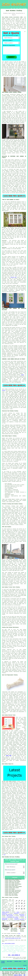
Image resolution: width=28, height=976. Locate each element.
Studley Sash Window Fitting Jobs (13, 938)
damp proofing (10, 915)
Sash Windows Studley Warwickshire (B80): (12, 17)
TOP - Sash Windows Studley (8, 943)
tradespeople (5, 907)
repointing (16, 913)
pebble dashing (5, 912)
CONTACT (20, 8)
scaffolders (21, 914)
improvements (5, 902)
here (4, 854)
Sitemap (3, 961)
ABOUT (17, 8)
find (6, 838)
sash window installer (20, 167)
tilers (18, 912)
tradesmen (22, 920)
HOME (11, 8)
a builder (16, 918)
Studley (3, 390)
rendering (22, 915)
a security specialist (19, 919)
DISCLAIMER (24, 8)
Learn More (18, 975)
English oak (13, 277)
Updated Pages (17, 961)
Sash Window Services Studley (11, 857)
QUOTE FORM (8, 755)
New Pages (9, 961)
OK (24, 975)
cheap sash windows (20, 738)
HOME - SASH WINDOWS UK (14, 955)
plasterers (4, 913)
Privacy (25, 965)
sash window (4, 98)
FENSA (22, 374)
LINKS (14, 8)
